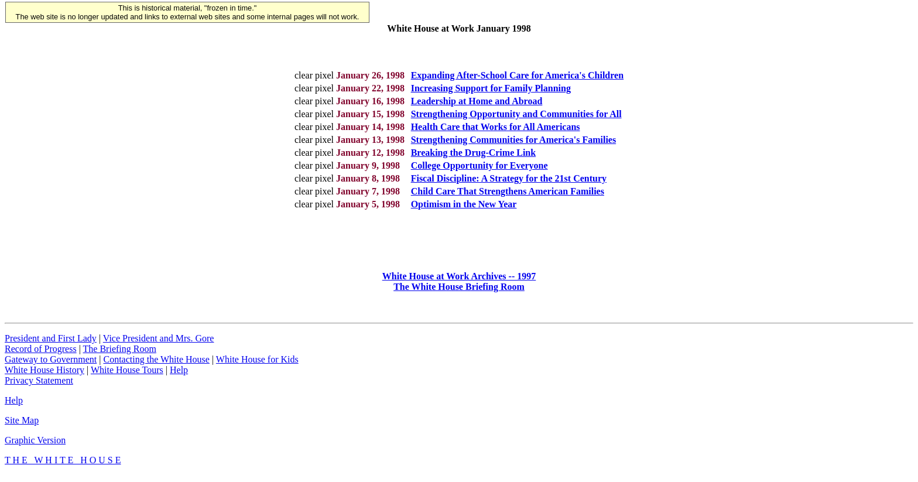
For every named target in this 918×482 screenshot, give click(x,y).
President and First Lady (51, 345)
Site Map (22, 427)
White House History (44, 377)
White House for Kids (257, 366)
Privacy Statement (39, 387)
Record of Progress (41, 356)
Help (179, 377)
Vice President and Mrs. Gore (158, 345)
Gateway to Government (51, 366)
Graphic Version (35, 447)
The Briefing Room (119, 356)
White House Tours (127, 377)
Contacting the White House (156, 366)
